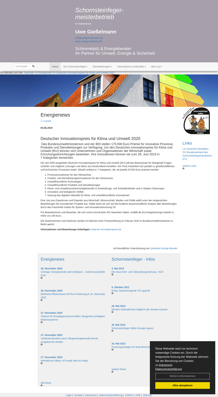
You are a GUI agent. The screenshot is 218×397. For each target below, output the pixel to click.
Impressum (165, 365)
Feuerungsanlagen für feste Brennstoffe (132, 347)
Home (55, 66)
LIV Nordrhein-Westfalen (196, 148)
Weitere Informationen (183, 376)
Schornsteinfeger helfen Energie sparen (133, 328)
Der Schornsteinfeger (75, 66)
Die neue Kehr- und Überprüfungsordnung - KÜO (137, 272)
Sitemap (147, 395)
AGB (137, 395)
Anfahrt (129, 395)
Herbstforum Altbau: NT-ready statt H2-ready (64, 360)
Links (187, 143)
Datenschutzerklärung (168, 369)
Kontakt (78, 395)
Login (68, 395)
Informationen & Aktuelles (131, 66)
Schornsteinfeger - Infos (133, 259)
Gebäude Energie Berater (163, 248)
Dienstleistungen (102, 66)
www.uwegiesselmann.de (88, 41)
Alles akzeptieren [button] (183, 385)
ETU (185, 159)
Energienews (52, 259)
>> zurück (46, 121)
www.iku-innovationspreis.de (106, 229)
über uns (156, 66)
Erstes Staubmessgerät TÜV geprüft (131, 290)
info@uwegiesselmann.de (89, 38)
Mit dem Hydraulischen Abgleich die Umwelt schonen (140, 309)
